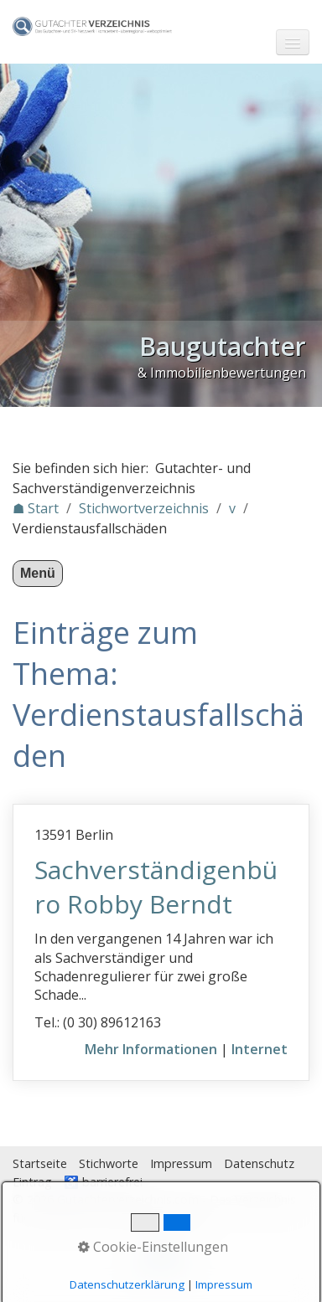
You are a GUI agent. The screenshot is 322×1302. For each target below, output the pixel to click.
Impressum (181, 1163)
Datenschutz (259, 1163)
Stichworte (108, 1163)
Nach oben (161, 1261)
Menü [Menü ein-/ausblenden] (37, 573)
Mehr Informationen (151, 1049)
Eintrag (32, 1182)
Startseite (40, 1163)
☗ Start (36, 508)
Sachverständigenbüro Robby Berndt (156, 886)
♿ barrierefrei (103, 1182)
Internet (259, 1049)
